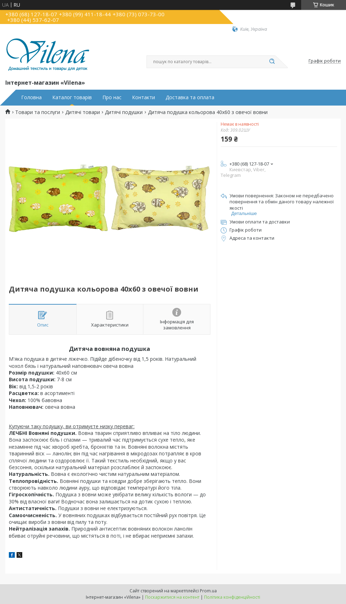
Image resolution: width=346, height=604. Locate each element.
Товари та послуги (37, 112)
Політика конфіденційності (232, 597)
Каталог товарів (72, 97)
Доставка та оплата (190, 97)
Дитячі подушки (124, 112)
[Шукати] (272, 61)
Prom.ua (208, 591)
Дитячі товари (82, 112)
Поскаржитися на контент (172, 597)
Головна (31, 97)
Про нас (111, 97)
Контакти (143, 97)
